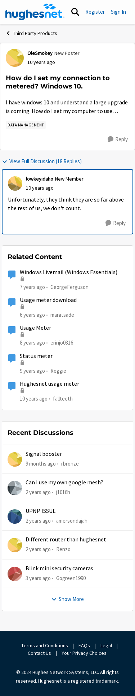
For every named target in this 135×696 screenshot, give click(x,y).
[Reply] (117, 139)
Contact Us (39, 653)
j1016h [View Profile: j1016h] (63, 492)
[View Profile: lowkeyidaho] (15, 183)
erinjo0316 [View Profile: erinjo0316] (61, 342)
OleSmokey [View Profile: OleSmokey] (40, 53)
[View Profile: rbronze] (15, 459)
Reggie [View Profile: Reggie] (58, 370)
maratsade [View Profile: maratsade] (62, 314)
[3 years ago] (38, 578)
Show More (67, 599)
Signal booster (44, 454)
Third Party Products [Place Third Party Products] (31, 33)
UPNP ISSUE (41, 511)
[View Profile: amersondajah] (15, 516)
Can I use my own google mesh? (64, 482)
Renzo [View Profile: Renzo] (63, 549)
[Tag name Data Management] (26, 125)
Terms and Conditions (44, 645)
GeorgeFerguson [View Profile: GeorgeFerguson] (69, 286)
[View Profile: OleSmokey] (15, 58)
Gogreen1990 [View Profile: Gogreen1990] (71, 578)
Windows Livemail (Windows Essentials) (68, 272)
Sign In (118, 11)
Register (95, 11)
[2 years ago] (38, 492)
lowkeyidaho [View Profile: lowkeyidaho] (39, 179)
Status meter (36, 356)
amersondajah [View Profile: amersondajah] (71, 520)
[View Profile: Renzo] (15, 545)
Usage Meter (35, 328)
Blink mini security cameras (59, 568)
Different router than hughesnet (66, 539)
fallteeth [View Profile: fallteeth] (63, 398)
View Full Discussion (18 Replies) (42, 161)
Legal (106, 645)
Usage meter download (48, 300)
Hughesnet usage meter (49, 384)
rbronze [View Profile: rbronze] (70, 463)
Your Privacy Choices (85, 653)
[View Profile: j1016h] (15, 488)
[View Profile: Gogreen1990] (15, 574)
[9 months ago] (41, 463)
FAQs (84, 645)
